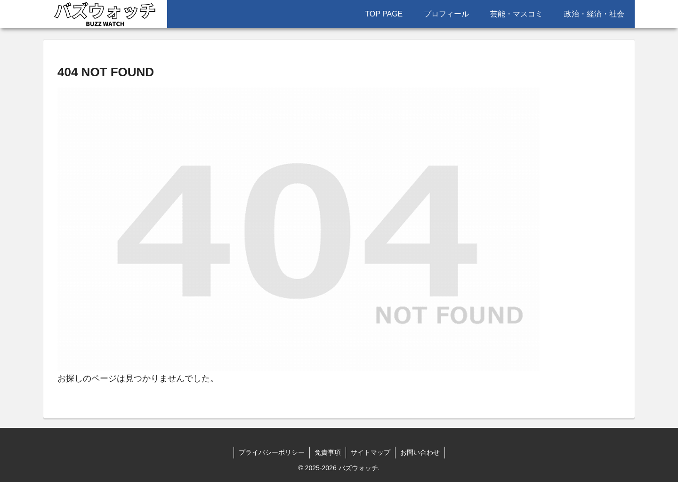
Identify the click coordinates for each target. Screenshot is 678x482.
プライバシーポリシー (272, 452)
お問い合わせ (420, 452)
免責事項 (328, 452)
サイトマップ (370, 452)
